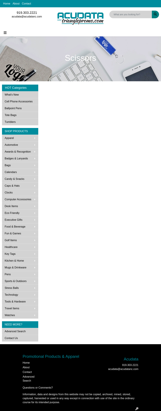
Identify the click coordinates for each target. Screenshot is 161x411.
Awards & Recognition (18, 151)
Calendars (11, 172)
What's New (12, 94)
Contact (26, 3)
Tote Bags (10, 115)
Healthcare (11, 247)
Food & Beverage (15, 226)
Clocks (9, 192)
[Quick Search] (130, 14)
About (16, 3)
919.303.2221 (27, 12)
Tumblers (10, 121)
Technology (11, 294)
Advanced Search (15, 331)
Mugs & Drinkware (15, 267)
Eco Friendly (12, 213)
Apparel (9, 138)
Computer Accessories (18, 199)
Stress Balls (12, 288)
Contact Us (11, 338)
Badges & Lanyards (16, 158)
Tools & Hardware (15, 301)
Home (6, 3)
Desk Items (11, 206)
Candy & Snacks (14, 178)
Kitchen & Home (14, 260)
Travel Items (12, 308)
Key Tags (10, 253)
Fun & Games (13, 233)
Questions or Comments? (38, 387)
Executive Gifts (13, 219)
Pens (8, 274)
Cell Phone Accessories (19, 101)
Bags (8, 165)
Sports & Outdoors (16, 281)
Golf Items (11, 240)
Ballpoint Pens (13, 108)
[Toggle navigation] (5, 32)
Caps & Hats (12, 185)
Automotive (11, 144)
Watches (10, 315)
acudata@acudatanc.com (27, 16)
